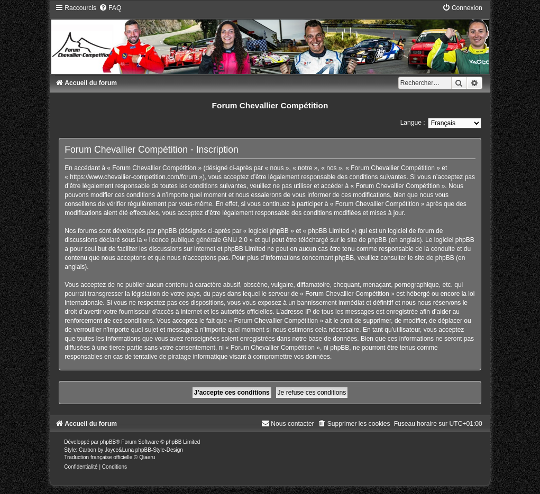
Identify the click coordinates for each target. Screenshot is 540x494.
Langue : (412, 122)
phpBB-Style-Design (159, 450)
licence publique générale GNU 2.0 (198, 240)
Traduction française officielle (98, 457)
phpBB (108, 442)
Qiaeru (147, 457)
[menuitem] (110, 8)
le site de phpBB (364, 240)
